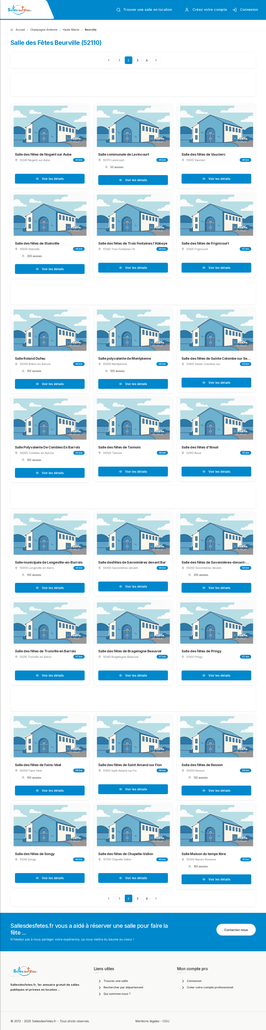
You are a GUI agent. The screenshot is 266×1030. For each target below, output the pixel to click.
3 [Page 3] (137, 60)
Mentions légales (147, 1021)
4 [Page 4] (147, 60)
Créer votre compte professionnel (207, 987)
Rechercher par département (120, 987)
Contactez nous (236, 930)
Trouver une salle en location (144, 10)
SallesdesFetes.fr (44, 1021)
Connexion (245, 10)
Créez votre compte (206, 10)
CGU (166, 1021)
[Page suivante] (156, 60)
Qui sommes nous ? (114, 994)
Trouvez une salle (113, 981)
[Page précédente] (109, 60)
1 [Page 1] (119, 60)
